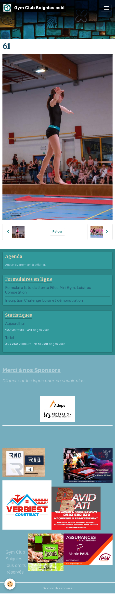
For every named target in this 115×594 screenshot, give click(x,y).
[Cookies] (9, 584)
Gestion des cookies (57, 588)
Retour (57, 231)
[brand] (34, 7)
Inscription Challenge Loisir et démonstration (44, 300)
